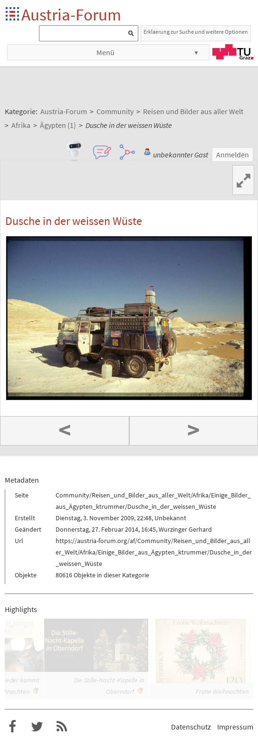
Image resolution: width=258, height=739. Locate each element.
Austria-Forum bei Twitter (37, 726)
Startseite (13, 14)
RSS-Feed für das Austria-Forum (61, 726)
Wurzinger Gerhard (185, 529)
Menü (105, 52)
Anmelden (232, 154)
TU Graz (232, 51)
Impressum (235, 726)
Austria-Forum (71, 14)
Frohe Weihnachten (222, 691)
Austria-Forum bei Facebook (12, 726)
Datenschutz (191, 726)
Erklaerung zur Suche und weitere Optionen (195, 31)
